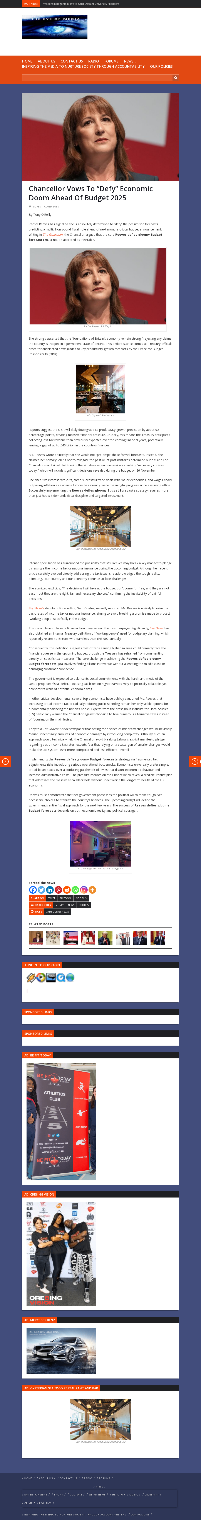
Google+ (81, 898)
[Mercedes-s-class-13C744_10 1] (61, 1350)
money (59, 904)
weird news (97, 1494)
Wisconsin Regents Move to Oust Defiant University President (81, 4)
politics (84, 904)
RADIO (93, 61)
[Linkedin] (50, 890)
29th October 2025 (57, 911)
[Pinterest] (58, 890)
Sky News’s (36, 608)
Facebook (65, 898)
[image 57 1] (61, 1121)
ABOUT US (46, 61)
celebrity (152, 1494)
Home (27, 61)
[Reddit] (67, 890)
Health (117, 1494)
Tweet (51, 898)
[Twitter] (41, 890)
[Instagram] (84, 890)
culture (76, 1494)
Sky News (157, 628)
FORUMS (111, 61)
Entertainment (35, 1494)
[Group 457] (61, 1254)
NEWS (129, 61)
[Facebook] (33, 890)
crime (28, 1503)
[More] (92, 890)
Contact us (72, 61)
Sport (58, 1494)
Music (133, 1494)
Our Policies (161, 66)
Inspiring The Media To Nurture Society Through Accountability (83, 66)
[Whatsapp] (75, 890)
